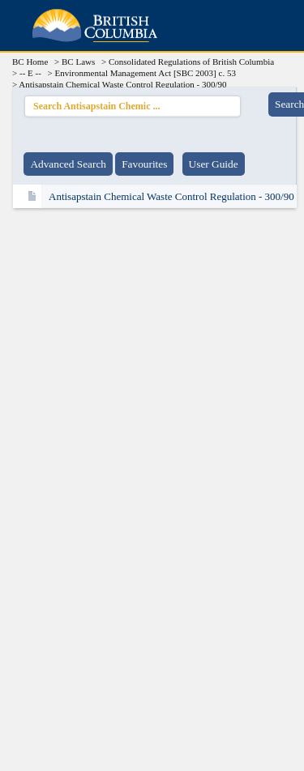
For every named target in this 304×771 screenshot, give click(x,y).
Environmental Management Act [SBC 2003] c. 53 (145, 73)
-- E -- (30, 73)
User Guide (213, 164)
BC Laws (78, 61)
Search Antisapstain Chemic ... (132, 104)
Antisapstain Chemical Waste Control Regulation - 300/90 (171, 196)
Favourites (144, 164)
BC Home (30, 61)
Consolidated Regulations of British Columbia (191, 61)
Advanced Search (68, 164)
